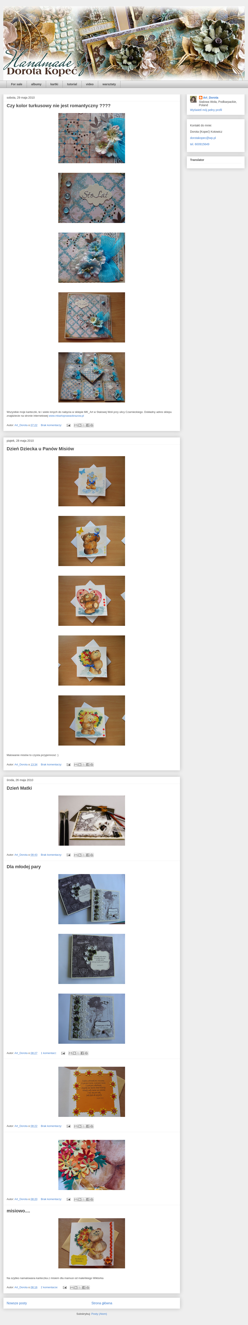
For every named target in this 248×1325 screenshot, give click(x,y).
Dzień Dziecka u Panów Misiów (40, 448)
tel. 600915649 (199, 144)
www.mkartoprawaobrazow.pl (66, 415)
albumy (36, 84)
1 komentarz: (49, 1053)
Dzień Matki (19, 788)
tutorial (72, 84)
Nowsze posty (17, 1303)
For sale (16, 84)
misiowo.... (18, 1210)
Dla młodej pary (24, 866)
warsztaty (109, 84)
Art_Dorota (210, 97)
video (90, 84)
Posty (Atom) (99, 1313)
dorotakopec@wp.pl (203, 138)
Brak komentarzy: (52, 425)
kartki (54, 84)
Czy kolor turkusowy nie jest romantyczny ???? (59, 105)
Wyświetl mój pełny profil (206, 110)
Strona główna (101, 1303)
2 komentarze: (50, 1287)
